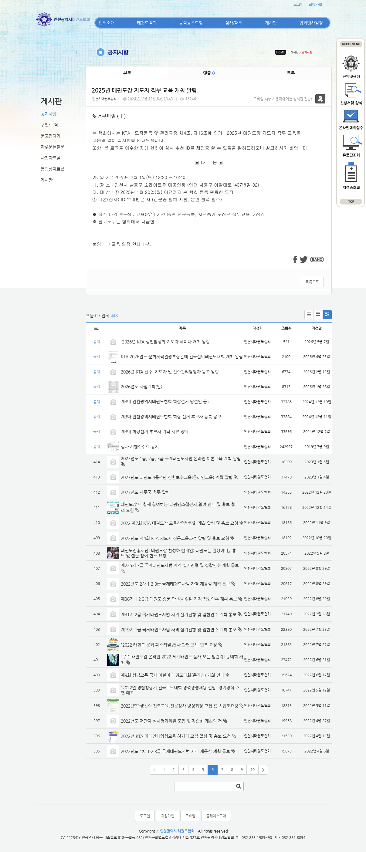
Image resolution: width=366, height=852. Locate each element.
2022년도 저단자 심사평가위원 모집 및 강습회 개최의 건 (171, 720)
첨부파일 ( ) (109, 116)
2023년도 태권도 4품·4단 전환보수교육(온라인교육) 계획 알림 (176, 477)
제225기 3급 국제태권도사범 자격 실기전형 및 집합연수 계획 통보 (180, 565)
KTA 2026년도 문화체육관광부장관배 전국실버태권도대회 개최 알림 (182, 356)
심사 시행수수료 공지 (140, 446)
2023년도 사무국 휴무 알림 (145, 492)
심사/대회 (233, 22)
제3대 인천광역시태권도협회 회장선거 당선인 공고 (166, 401)
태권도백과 (147, 22)
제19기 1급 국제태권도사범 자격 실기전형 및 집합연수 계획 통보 (178, 629)
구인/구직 (49, 124)
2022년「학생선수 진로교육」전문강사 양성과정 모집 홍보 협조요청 (179, 705)
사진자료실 (50, 157)
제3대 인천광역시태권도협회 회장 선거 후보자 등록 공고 (171, 416)
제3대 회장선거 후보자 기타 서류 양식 (154, 431)
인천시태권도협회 (104, 99)
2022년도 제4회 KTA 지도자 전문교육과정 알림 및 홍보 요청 (175, 538)
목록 (291, 73)
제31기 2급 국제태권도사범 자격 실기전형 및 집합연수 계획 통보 (178, 614)
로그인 (298, 4)
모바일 (190, 816)
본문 (127, 73)
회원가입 (315, 4)
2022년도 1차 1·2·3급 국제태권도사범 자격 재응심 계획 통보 (175, 751)
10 (252, 769)
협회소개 (106, 22)
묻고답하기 (50, 136)
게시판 (271, 22)
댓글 (209, 73)
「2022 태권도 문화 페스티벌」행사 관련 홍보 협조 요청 (169, 644)
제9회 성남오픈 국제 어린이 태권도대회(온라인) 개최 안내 (172, 675)
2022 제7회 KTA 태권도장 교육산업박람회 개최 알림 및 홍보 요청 (179, 523)
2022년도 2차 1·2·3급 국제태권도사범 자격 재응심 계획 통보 (175, 583)
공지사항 (48, 113)
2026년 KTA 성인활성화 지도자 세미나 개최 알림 (165, 341)
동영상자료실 (52, 169)
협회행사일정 (311, 22)
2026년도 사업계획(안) (141, 386)
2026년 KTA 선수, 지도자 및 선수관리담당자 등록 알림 (170, 371)
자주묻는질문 (52, 146)
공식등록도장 (191, 22)
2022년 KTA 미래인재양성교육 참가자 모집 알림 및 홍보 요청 (176, 736)
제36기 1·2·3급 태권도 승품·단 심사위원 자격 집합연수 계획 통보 (179, 599)
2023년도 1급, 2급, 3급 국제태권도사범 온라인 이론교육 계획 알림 (181, 458)
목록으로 (312, 282)
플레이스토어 (216, 816)
